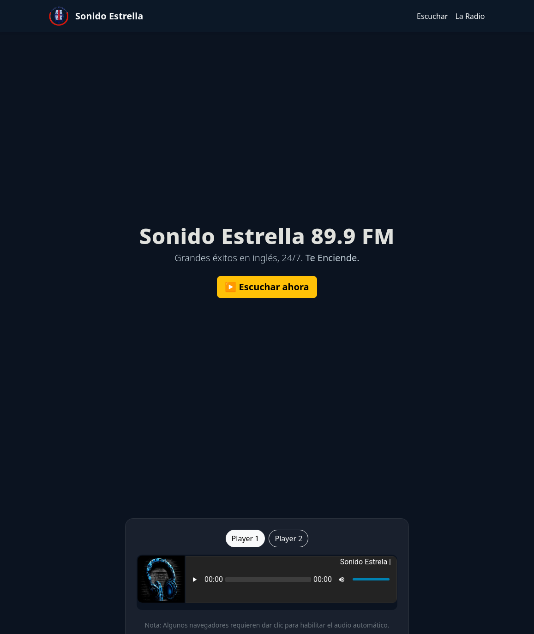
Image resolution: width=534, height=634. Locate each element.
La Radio (470, 16)
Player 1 (245, 538)
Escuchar (432, 16)
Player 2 (288, 538)
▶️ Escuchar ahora (267, 287)
